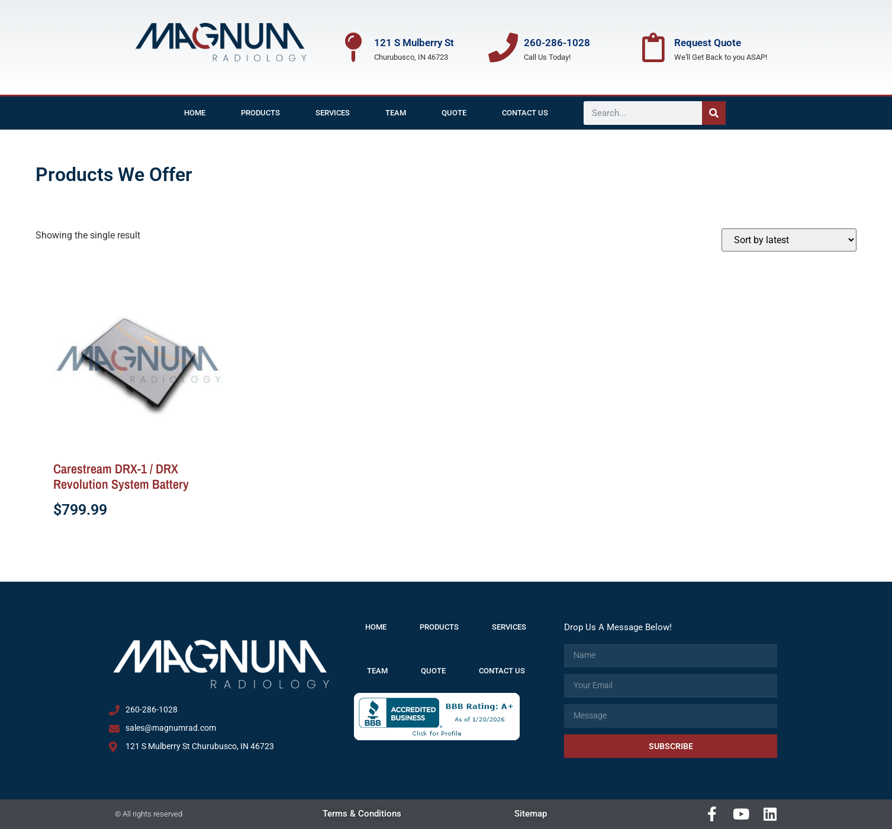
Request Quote (707, 43)
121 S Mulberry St (414, 43)
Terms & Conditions (362, 813)
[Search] (714, 113)
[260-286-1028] (503, 47)
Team (395, 112)
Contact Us (525, 112)
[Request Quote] (653, 47)
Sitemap (530, 813)
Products (260, 112)
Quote (454, 112)
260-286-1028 (557, 43)
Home (194, 112)
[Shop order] (789, 239)
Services (332, 112)
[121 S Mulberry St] (353, 47)
